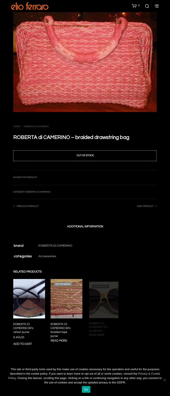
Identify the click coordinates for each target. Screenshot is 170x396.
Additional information (85, 226)
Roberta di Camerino (36, 126)
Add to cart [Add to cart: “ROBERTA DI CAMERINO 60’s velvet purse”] (22, 344)
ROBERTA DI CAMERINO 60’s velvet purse (23, 328)
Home (16, 126)
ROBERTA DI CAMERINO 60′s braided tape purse (60, 329)
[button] (136, 6)
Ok (86, 389)
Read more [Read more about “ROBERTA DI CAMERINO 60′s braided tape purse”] (59, 339)
